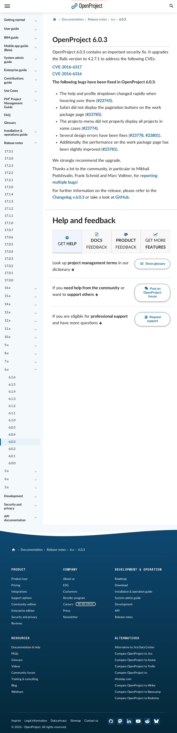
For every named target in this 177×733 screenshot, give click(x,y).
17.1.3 (9, 201)
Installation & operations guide (15, 133)
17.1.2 (9, 208)
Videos (15, 666)
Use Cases (11, 90)
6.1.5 (12, 384)
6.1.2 (12, 406)
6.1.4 (12, 391)
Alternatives (127, 638)
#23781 (109, 149)
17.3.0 (9, 158)
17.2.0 (9, 187)
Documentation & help (25, 647)
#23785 (93, 115)
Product (18, 569)
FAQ (7, 115)
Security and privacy (13, 506)
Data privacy (59, 720)
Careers (68, 604)
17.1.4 (9, 194)
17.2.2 (9, 173)
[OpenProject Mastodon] (120, 721)
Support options (21, 598)
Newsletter (70, 617)
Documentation (73, 19)
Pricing (15, 585)
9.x (7, 345)
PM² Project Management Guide (13, 103)
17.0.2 (9, 266)
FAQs (14, 653)
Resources (20, 638)
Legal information (36, 720)
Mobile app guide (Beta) (16, 48)
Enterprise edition (22, 610)
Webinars (17, 692)
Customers (70, 591)
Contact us (91, 720)
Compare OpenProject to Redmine (137, 698)
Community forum (23, 672)
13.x (7, 312)
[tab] (67, 241)
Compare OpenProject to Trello (135, 666)
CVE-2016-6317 (67, 67)
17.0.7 (9, 230)
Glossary (10, 123)
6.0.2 (12, 449)
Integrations (19, 591)
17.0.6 (9, 237)
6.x (7, 369)
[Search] (171, 6)
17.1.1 (9, 215)
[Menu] (7, 6)
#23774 (89, 129)
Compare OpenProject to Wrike (135, 685)
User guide (11, 28)
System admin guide (14, 60)
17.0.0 (9, 280)
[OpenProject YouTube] (138, 721)
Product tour (19, 579)
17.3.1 (9, 151)
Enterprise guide (15, 70)
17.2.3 (9, 165)
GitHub (122, 197)
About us (69, 579)
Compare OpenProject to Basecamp (138, 692)
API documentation (15, 518)
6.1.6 (12, 377)
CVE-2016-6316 (67, 74)
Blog (14, 685)
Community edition (23, 604)
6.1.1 (12, 413)
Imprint (16, 720)
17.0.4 (9, 251)
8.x (7, 353)
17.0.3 (9, 258)
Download (121, 585)
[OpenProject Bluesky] (156, 721)
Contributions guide (14, 80)
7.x (7, 361)
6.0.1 (12, 456)
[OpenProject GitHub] (111, 721)
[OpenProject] (55, 19)
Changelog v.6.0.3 (68, 197)
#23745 (104, 101)
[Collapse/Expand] (35, 20)
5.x (7, 471)
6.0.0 (12, 463)
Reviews (16, 623)
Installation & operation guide (133, 591)
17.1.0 (9, 223)
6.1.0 (12, 420)
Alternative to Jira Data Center (135, 647)
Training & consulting (24, 679)
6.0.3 (12, 442)
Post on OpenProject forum (152, 292)
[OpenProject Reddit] (147, 721)
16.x (7, 287)
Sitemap (75, 720)
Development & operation (138, 569)
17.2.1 (9, 180)
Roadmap (121, 579)
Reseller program (74, 598)
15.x (7, 296)
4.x (7, 479)
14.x (7, 304)
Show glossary (152, 264)
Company (70, 569)
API (117, 610)
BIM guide (11, 37)
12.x (7, 320)
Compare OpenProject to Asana (135, 660)
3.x (7, 487)
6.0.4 (12, 434)
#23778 (136, 136)
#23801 (152, 136)
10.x (7, 337)
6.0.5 (12, 427)
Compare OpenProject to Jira (133, 653)
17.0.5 (9, 244)
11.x (7, 328)
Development (13, 496)
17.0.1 (9, 273)
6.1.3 (12, 399)
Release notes (13, 143)
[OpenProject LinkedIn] (129, 721)
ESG (66, 585)
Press (66, 610)
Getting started (14, 20)
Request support (152, 319)
